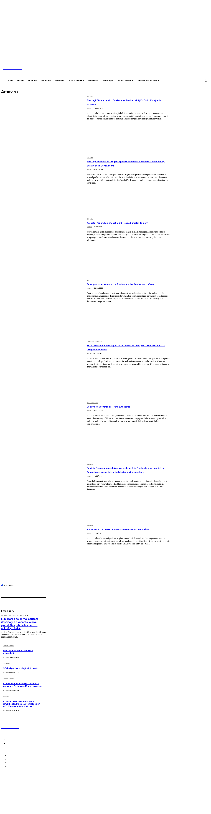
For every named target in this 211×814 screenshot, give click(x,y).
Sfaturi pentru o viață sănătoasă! (20, 668)
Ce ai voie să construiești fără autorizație (121, 406)
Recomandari (6, 615)
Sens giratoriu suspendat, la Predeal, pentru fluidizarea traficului (123, 286)
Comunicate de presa (94, 341)
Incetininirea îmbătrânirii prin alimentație (18, 651)
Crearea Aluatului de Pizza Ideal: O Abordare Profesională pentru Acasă (22, 684)
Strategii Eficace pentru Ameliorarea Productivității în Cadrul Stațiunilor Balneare (124, 102)
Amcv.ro (89, 108)
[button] (206, 81)
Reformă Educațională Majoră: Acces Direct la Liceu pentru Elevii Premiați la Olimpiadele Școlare (128, 347)
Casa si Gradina (92, 403)
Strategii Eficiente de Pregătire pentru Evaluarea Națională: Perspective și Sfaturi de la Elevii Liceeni (128, 165)
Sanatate (90, 96)
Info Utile (6, 663)
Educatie (90, 158)
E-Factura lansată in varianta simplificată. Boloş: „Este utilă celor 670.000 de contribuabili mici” (21, 704)
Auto (88, 280)
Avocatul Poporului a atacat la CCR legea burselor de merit (128, 225)
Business (90, 464)
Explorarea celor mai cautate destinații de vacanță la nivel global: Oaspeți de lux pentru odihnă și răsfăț (20, 623)
